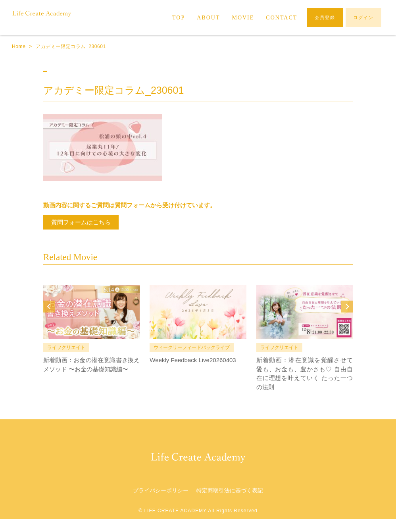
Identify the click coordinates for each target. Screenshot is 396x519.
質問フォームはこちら (81, 222)
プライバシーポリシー (160, 490)
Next (347, 307)
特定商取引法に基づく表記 (229, 490)
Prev (49, 307)
